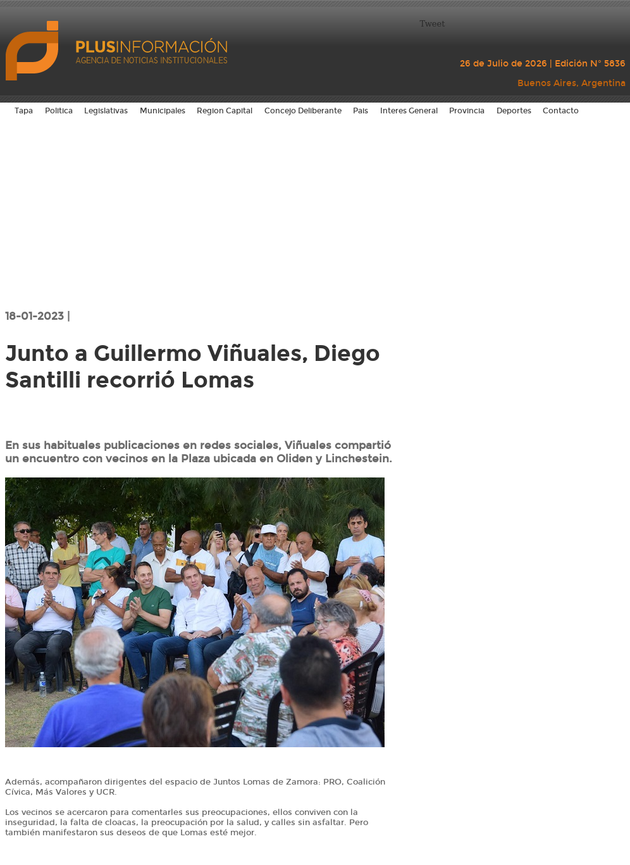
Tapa (24, 110)
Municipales (162, 110)
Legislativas (106, 110)
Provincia (467, 110)
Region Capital (224, 110)
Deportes (514, 110)
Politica (59, 110)
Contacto (561, 110)
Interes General (409, 110)
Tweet (432, 23)
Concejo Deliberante (303, 110)
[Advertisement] (315, 212)
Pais (360, 110)
